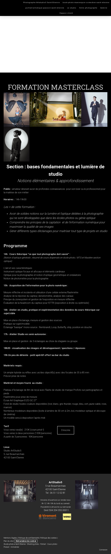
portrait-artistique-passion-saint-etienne (44, 8)
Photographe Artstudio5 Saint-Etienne (41, 2)
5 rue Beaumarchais (55, 485)
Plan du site (8, 541)
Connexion (103, 550)
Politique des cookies (48, 538)
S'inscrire (65, 430)
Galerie (103, 8)
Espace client (66, 13)
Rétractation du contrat (26, 541)
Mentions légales (10, 538)
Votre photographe (88, 8)
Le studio (71, 8)
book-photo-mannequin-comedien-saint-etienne (86, 2)
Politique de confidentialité (28, 538)
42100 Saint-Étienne (55, 489)
